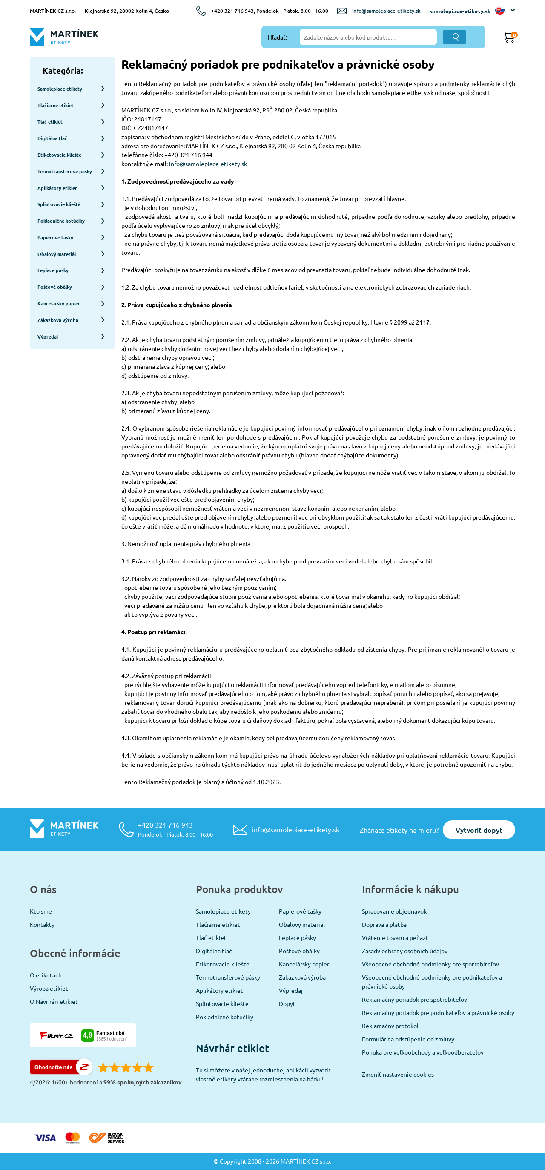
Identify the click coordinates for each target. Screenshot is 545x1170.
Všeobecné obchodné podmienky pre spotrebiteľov (430, 964)
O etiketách (46, 975)
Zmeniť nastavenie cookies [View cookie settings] (398, 1074)
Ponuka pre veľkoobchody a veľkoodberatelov (423, 1052)
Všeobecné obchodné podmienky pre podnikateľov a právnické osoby (432, 981)
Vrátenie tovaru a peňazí (394, 937)
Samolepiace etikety (223, 911)
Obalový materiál (302, 924)
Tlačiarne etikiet (218, 924)
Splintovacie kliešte (222, 1003)
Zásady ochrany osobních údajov (404, 950)
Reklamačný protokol (390, 1025)
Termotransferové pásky (228, 977)
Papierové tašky (300, 911)
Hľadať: (277, 37)
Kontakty (42, 924)
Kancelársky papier (304, 964)
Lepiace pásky (297, 937)
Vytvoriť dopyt (479, 829)
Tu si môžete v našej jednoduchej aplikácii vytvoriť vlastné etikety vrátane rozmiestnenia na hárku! (263, 1074)
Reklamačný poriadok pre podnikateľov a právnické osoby (438, 1012)
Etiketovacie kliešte (223, 964)
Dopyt (287, 1003)
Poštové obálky (299, 950)
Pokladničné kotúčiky (224, 1017)
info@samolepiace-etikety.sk (386, 10)
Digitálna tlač (214, 950)
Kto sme (41, 911)
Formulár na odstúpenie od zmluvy (408, 1039)
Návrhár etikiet (232, 1048)
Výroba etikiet (49, 988)
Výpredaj (291, 990)
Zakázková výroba (302, 977)
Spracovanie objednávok (394, 911)
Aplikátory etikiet (219, 990)
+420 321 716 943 (175, 829)
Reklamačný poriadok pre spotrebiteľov (414, 999)
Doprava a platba (384, 924)
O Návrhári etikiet (54, 1001)
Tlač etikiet (211, 937)
